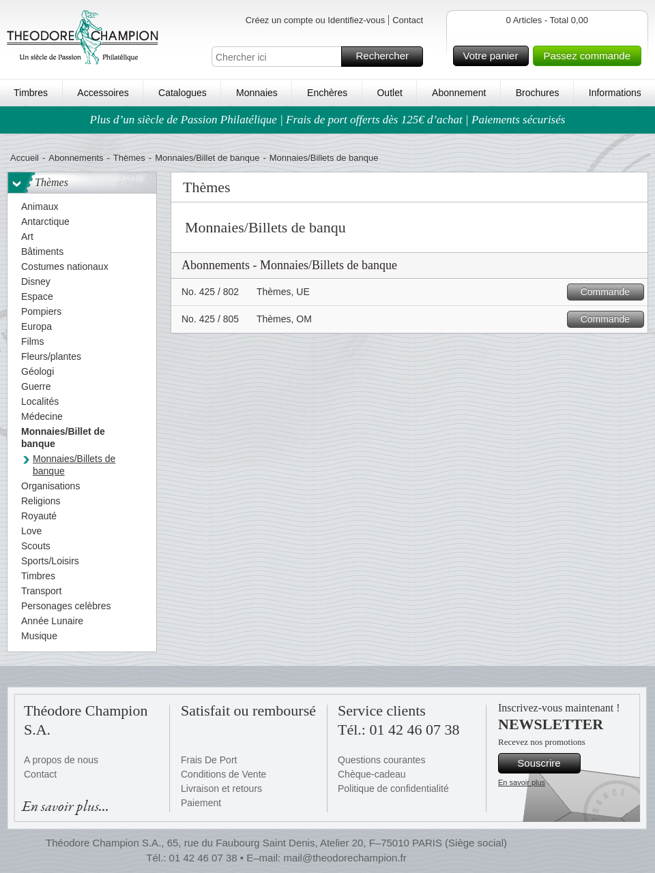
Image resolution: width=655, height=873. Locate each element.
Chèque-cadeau (372, 774)
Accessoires (102, 92)
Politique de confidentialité (393, 788)
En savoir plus (521, 782)
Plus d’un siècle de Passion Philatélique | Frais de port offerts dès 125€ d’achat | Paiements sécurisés (328, 119)
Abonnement (459, 92)
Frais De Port (209, 759)
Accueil (24, 158)
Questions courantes (381, 759)
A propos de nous (61, 759)
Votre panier (494, 56)
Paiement (201, 802)
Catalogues (182, 92)
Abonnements (75, 158)
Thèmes (129, 158)
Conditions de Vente (223, 774)
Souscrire (547, 763)
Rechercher (387, 56)
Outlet (389, 92)
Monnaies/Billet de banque (207, 158)
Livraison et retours (221, 788)
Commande (610, 292)
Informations (615, 92)
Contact (407, 20)
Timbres (31, 92)
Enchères (327, 92)
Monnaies (257, 92)
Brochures (537, 92)
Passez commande (590, 56)
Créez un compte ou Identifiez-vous (315, 20)
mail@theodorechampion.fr (344, 857)
